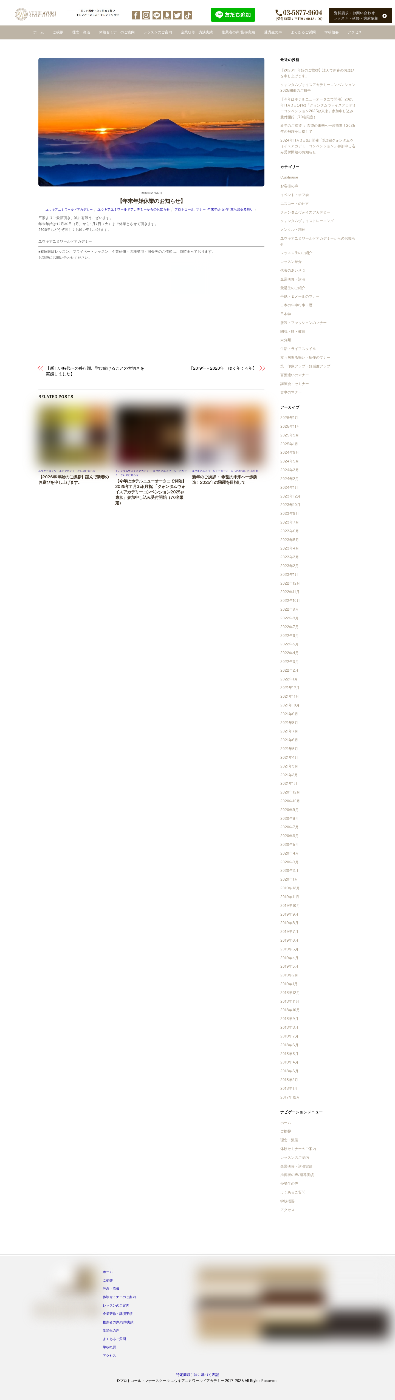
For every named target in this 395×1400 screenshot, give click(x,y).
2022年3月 (289, 662)
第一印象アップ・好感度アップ (305, 366)
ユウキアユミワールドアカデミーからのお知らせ (133, 209)
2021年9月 (289, 714)
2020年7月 (289, 827)
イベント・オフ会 (294, 195)
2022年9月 (289, 609)
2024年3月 (289, 470)
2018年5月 (289, 1054)
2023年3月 (289, 557)
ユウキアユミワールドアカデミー (69, 209)
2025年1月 (289, 444)
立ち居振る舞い (241, 209)
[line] (157, 15)
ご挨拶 (58, 32)
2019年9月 (289, 914)
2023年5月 (289, 540)
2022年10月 (290, 601)
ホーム (38, 32)
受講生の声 (273, 32)
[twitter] (177, 15)
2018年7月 (289, 1036)
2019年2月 (289, 975)
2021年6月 (289, 740)
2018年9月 (289, 1019)
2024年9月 (289, 452)
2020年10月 (290, 801)
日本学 (285, 314)
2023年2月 (289, 566)
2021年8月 (289, 723)
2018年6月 (289, 1045)
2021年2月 (289, 775)
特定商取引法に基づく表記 (197, 1375)
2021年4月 (289, 757)
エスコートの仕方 (294, 204)
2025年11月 (290, 426)
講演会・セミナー (294, 384)
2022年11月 (290, 592)
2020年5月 (289, 845)
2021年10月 (290, 705)
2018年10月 (290, 1010)
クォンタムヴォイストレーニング (307, 221)
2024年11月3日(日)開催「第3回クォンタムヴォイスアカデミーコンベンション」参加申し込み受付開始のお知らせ (317, 146)
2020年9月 (289, 810)
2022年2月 (289, 670)
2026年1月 (289, 418)
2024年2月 (289, 479)
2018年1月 (289, 1088)
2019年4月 (289, 958)
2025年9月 (289, 435)
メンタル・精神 (292, 230)
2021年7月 (289, 731)
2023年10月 (290, 505)
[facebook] (136, 15)
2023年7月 (289, 522)
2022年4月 (289, 653)
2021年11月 (289, 696)
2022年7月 (289, 627)
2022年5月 (289, 644)
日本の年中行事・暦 (296, 305)
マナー (201, 209)
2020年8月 (289, 819)
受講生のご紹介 (292, 288)
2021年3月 (289, 766)
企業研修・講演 (292, 279)
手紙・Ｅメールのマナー (300, 296)
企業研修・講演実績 (197, 32)
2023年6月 (289, 531)
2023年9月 (289, 513)
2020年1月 (289, 879)
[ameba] (167, 15)
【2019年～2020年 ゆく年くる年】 (223, 368)
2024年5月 (289, 461)
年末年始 (214, 209)
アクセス (355, 32)
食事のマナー (291, 392)
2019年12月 (290, 888)
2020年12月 (290, 792)
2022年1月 (289, 679)
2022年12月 (290, 583)
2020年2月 (289, 871)
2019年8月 (289, 923)
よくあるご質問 (303, 32)
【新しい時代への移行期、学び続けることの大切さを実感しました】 (95, 371)
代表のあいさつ (292, 270)
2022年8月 (289, 618)
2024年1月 (289, 487)
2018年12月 (290, 993)
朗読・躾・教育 (292, 331)
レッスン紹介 (291, 262)
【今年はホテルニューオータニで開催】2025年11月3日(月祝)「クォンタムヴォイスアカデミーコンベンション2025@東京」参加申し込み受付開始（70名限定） (150, 492)
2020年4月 (289, 853)
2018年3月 (289, 1071)
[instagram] (146, 15)
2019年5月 (289, 949)
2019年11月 (289, 897)
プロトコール (184, 209)
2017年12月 (290, 1097)
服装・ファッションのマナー (303, 323)
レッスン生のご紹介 (296, 253)
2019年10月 (290, 906)
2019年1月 (289, 984)
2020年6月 (289, 836)
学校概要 (332, 32)
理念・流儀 (81, 32)
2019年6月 (289, 940)
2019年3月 (289, 966)
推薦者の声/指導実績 (238, 32)
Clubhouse (289, 177)
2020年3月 (289, 862)
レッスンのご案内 (157, 32)
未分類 (254, 470)
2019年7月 (289, 932)
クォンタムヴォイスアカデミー (133, 470)
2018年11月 (289, 1001)
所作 (225, 209)
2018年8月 (289, 1027)
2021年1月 (288, 783)
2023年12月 (290, 496)
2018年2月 (289, 1080)
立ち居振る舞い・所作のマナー (305, 357)
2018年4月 (289, 1062)
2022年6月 (289, 636)
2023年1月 (289, 575)
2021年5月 (289, 749)
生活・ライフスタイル (298, 349)
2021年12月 (290, 688)
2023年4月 (289, 548)
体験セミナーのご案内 (117, 32)
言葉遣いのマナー (294, 375)
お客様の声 (289, 186)
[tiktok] (188, 15)
